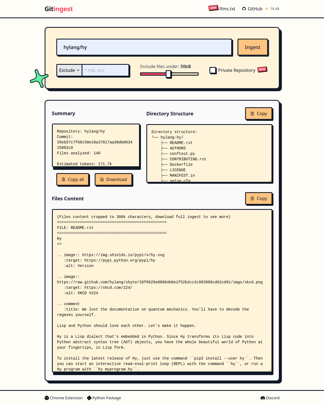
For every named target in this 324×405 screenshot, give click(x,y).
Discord (270, 397)
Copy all (72, 179)
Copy (258, 113)
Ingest (253, 47)
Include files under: (165, 66)
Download (113, 179)
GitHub (252, 9)
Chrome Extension (64, 397)
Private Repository (232, 70)
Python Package (104, 397)
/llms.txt (221, 8)
